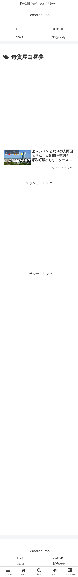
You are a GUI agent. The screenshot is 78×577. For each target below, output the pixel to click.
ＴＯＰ (20, 557)
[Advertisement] (39, 103)
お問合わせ (57, 563)
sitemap (58, 557)
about (20, 563)
